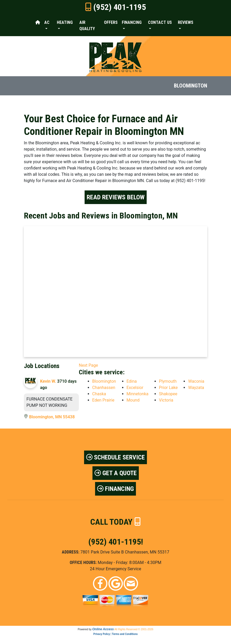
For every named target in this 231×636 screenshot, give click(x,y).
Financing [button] (132, 22)
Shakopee (168, 393)
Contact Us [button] (160, 22)
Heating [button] (65, 22)
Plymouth (168, 381)
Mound (133, 400)
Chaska (99, 393)
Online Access (103, 629)
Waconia (196, 381)
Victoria (166, 400)
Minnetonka (137, 393)
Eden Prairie (103, 400)
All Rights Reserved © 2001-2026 (133, 629)
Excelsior (134, 387)
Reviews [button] (185, 22)
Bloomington (104, 381)
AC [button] (47, 22)
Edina (131, 381)
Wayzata (196, 387)
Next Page (88, 365)
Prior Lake (168, 387)
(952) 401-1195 (119, 7)
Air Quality (87, 25)
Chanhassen (103, 387)
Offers (111, 22)
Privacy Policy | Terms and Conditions (115, 634)
